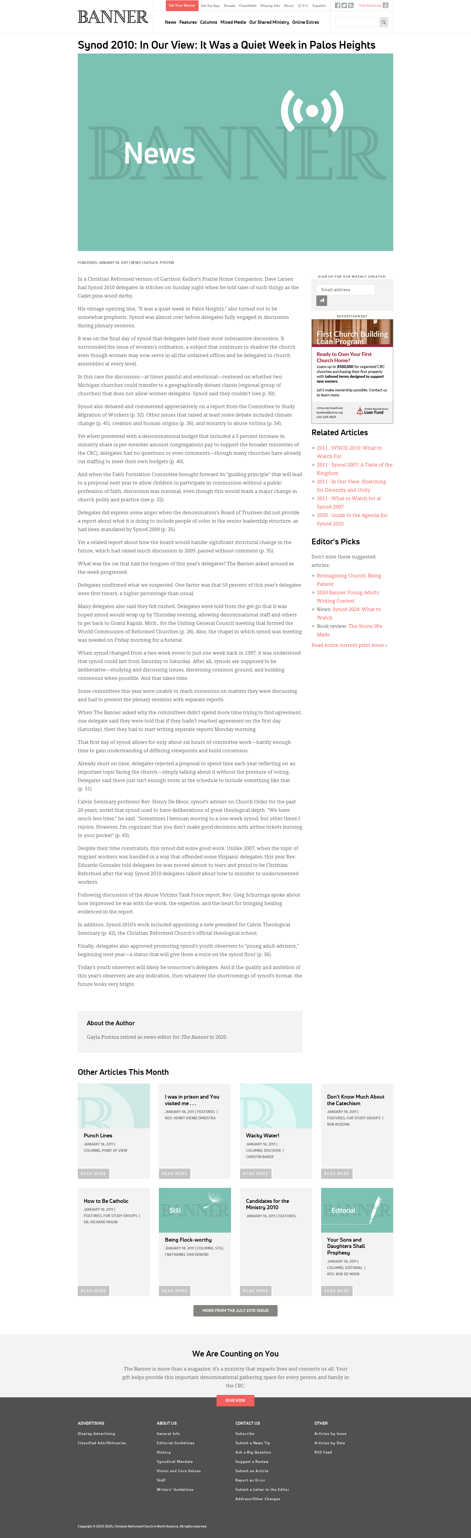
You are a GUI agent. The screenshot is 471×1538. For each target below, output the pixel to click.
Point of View (114, 1151)
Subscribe (244, 1434)
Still (219, 1248)
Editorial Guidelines (176, 1443)
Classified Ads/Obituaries (102, 1443)
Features (188, 22)
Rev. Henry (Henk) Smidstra (190, 1118)
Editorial (354, 1268)
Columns (208, 22)
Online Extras (305, 22)
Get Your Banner (182, 6)
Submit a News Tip (252, 1443)
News (170, 22)
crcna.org (385, 5)
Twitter (344, 7)
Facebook (337, 7)
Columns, (92, 1151)
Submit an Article (252, 1471)
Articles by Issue (331, 1434)
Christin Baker (260, 1157)
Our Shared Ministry (269, 22)
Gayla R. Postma (159, 263)
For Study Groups (364, 1118)
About (289, 6)
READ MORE (93, 1174)
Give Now (235, 1401)
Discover (272, 1151)
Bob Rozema (338, 1125)
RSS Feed (323, 1452)
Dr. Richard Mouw (101, 1222)
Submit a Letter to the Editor (262, 1490)
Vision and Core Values (179, 1471)
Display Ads (270, 6)
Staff (161, 1480)
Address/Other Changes (258, 1499)
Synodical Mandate (175, 1462)
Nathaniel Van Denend (187, 1255)
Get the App (210, 6)
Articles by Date (330, 1443)
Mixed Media (233, 22)
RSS (351, 7)
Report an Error (250, 1480)
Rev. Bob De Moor (343, 1274)
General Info (168, 1434)
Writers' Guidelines (175, 1490)
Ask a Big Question (253, 1452)
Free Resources (370, 5)
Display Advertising (96, 1434)
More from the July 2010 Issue (235, 1311)
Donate (229, 6)
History (164, 1452)
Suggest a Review (252, 1462)
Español (319, 6)
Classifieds (248, 6)
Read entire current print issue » (349, 645)
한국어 (303, 6)
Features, (336, 1118)
